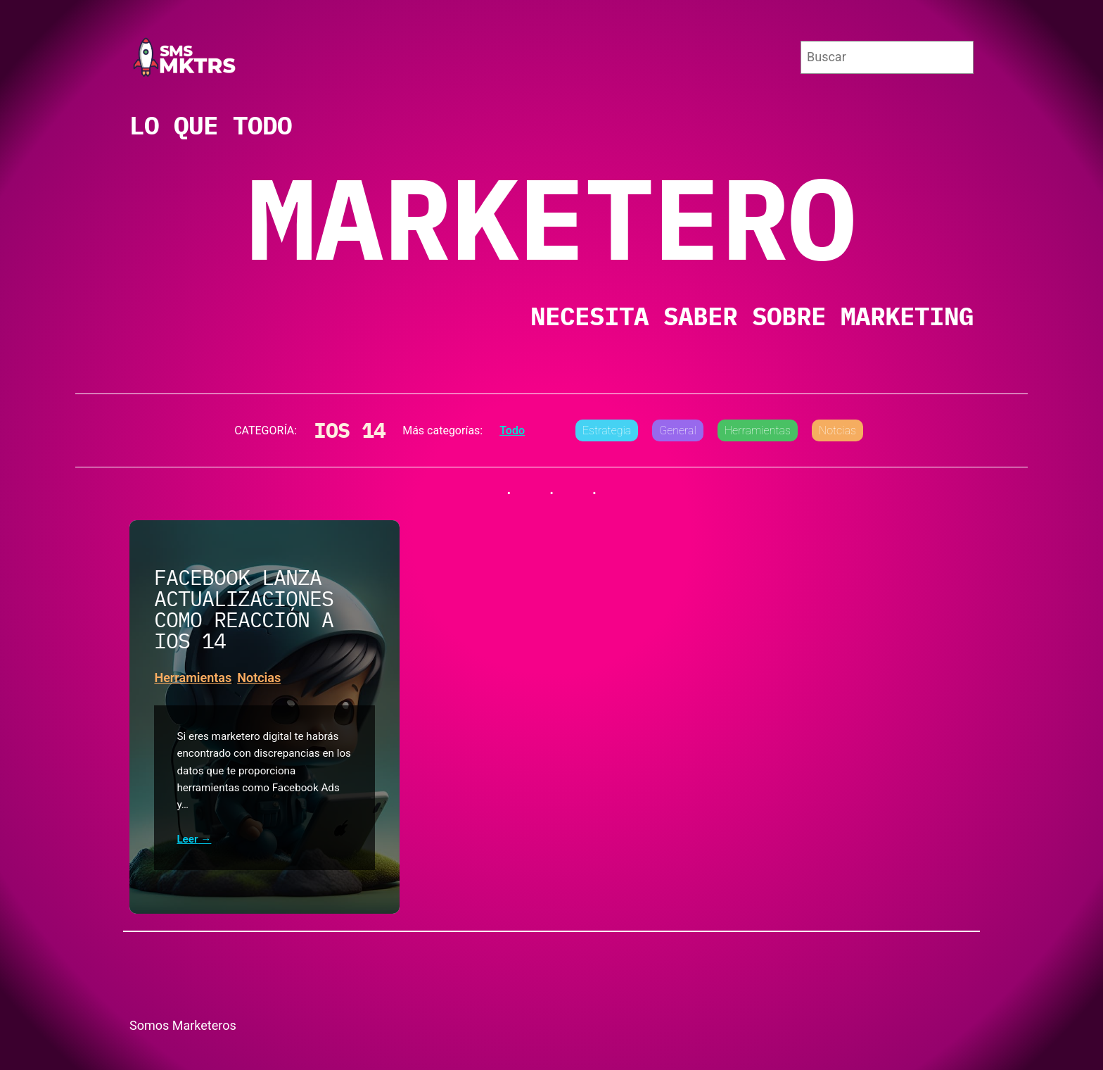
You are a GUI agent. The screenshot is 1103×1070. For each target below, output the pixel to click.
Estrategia (606, 430)
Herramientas (758, 430)
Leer (187, 839)
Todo (512, 430)
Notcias (837, 430)
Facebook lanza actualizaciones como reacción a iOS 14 (243, 609)
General (677, 430)
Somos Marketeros (182, 1025)
